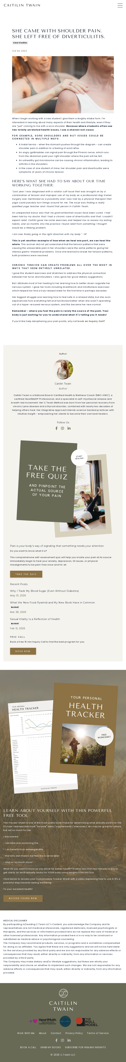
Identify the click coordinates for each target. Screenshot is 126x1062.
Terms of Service (98, 1033)
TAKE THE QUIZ (26, 574)
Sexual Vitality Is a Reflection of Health (35, 619)
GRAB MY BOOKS (50, 1047)
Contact (56, 1033)
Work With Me (26, 1033)
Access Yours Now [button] (23, 898)
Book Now (23, 651)
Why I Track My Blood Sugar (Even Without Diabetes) (44, 590)
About (42, 1033)
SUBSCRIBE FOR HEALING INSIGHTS (85, 1047)
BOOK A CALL (28, 1047)
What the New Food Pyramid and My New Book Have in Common (52, 602)
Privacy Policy (75, 1033)
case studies (20, 42)
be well (15, 607)
